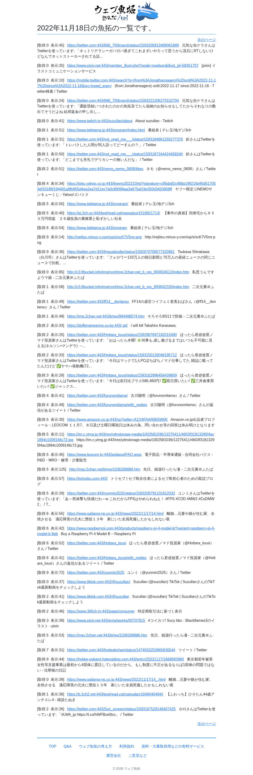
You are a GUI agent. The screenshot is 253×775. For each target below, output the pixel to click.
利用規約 (126, 746)
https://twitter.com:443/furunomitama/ (97, 396)
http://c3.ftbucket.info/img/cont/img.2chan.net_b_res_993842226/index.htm (128, 287)
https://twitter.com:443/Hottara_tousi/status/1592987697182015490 (122, 335)
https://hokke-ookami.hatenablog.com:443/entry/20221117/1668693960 (125, 659)
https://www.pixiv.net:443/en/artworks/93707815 (106, 620)
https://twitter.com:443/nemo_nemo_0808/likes (105, 169)
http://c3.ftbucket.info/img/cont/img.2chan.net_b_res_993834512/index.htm (128, 272)
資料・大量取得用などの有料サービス (172, 746)
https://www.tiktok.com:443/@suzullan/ (98, 582)
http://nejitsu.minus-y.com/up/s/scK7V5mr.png (104, 237)
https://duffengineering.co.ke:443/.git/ (97, 325)
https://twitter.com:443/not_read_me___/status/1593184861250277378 (125, 139)
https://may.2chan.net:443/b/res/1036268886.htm (107, 635)
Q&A (67, 746)
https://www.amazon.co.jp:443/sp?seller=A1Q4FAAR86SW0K (117, 419)
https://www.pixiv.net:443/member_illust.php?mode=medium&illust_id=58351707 (133, 66)
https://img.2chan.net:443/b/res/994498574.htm (105, 316)
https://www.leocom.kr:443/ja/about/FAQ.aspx (104, 455)
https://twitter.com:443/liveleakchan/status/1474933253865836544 (121, 650)
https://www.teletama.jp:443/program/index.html (106, 130)
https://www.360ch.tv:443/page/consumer (101, 611)
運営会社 (113, 755)
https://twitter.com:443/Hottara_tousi (96, 543)
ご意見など (137, 755)
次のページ (206, 40)
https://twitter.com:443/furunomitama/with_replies (107, 405)
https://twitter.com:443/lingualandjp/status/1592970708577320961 (121, 252)
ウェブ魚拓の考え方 (95, 746)
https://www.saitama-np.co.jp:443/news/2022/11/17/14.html (115, 514)
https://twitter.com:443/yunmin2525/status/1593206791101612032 (121, 493)
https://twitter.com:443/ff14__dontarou (98, 302)
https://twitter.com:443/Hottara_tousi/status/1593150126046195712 (122, 355)
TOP (52, 746)
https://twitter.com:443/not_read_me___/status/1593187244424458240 (125, 154)
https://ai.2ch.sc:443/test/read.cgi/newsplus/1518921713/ (113, 213)
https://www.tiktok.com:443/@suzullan (98, 596)
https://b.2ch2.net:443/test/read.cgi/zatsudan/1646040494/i (115, 694)
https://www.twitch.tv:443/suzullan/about (99, 121)
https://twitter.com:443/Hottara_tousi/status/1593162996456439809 (122, 375)
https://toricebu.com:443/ (87, 478)
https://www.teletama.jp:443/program (97, 228)
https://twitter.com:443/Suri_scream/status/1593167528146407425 (121, 709)
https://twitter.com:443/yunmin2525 (95, 573)
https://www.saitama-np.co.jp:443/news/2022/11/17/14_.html (116, 679)
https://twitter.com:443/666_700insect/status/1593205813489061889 (123, 45)
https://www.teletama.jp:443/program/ (97, 204)
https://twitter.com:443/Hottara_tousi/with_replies (107, 558)
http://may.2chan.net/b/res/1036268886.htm (104, 469)
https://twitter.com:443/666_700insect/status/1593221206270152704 (123, 101)
